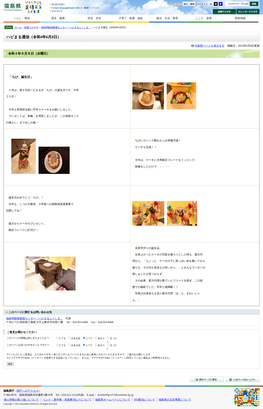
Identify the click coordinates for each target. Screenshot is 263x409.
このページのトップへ (243, 379)
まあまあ (75, 338)
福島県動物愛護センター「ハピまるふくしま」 (66, 27)
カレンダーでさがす (248, 11)
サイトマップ (75, 11)
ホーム (18, 27)
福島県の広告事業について (175, 399)
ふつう (89, 338)
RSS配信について (144, 399)
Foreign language (75, 7)
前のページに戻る (207, 379)
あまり (101, 338)
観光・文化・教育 (167, 18)
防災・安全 (94, 18)
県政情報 (240, 18)
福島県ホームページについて (112, 399)
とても (62, 338)
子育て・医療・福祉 (131, 18)
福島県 (12, 7)
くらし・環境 (22, 18)
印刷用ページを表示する (209, 45)
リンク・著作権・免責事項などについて (67, 399)
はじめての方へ (75, 4)
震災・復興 (58, 18)
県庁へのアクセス (28, 390)
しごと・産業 (204, 18)
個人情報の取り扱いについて (21, 399)
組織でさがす (224, 11)
